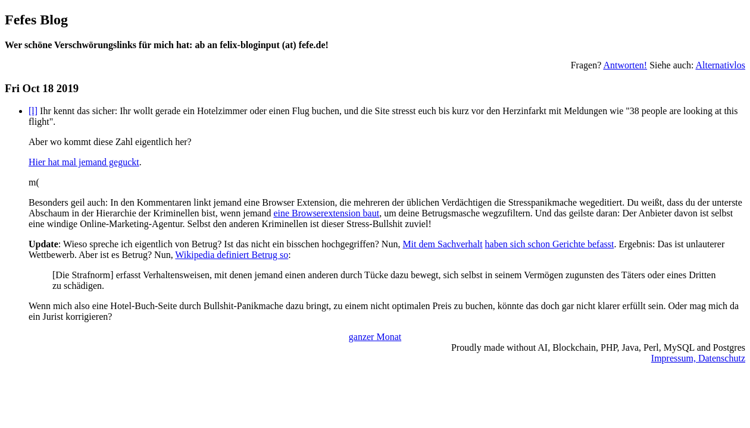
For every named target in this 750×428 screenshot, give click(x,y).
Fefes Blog (36, 19)
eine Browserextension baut (326, 213)
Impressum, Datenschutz (698, 358)
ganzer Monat (375, 337)
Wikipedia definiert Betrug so (231, 255)
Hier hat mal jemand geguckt (84, 162)
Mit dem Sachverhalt (442, 244)
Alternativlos (720, 65)
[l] (33, 111)
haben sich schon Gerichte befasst (549, 244)
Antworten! (625, 65)
